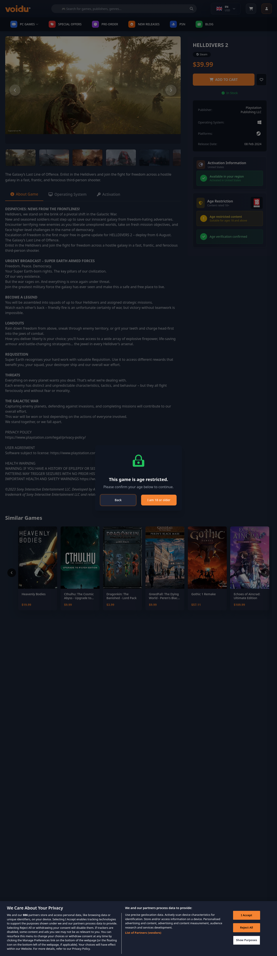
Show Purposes (246, 941)
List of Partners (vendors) (143, 933)
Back (118, 500)
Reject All (246, 928)
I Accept (246, 916)
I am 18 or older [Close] (158, 500)
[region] (138, 928)
